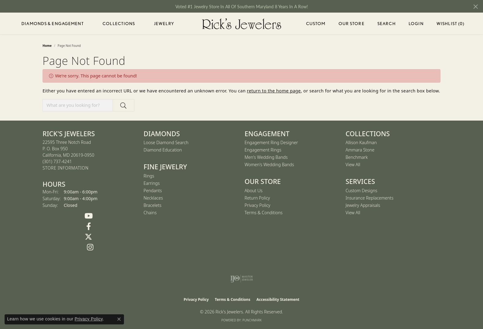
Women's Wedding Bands (269, 164)
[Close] (475, 6)
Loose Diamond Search (166, 142)
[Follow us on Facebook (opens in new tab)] (88, 226)
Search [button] (386, 23)
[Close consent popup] (119, 319)
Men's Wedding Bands (266, 157)
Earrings (152, 183)
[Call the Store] (57, 161)
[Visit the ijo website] (241, 278)
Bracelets (152, 205)
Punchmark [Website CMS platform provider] (252, 320)
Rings (149, 176)
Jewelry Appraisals (363, 205)
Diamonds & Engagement (52, 23)
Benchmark (357, 157)
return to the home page (274, 91)
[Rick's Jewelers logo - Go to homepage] (241, 23)
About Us (254, 190)
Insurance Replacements (369, 198)
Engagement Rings (263, 150)
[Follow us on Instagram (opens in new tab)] (90, 247)
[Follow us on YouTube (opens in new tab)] (88, 216)
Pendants (153, 190)
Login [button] (416, 24)
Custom (316, 23)
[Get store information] (65, 168)
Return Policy (257, 198)
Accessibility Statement (277, 299)
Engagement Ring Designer (271, 142)
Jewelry (164, 23)
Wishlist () (450, 24)
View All (353, 164)
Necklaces (153, 198)
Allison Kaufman (361, 142)
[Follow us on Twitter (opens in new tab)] (88, 237)
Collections (119, 23)
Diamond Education (163, 150)
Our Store (352, 23)
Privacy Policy (257, 205)
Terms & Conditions (264, 212)
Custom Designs (361, 190)
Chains (150, 212)
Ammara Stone (360, 150)
